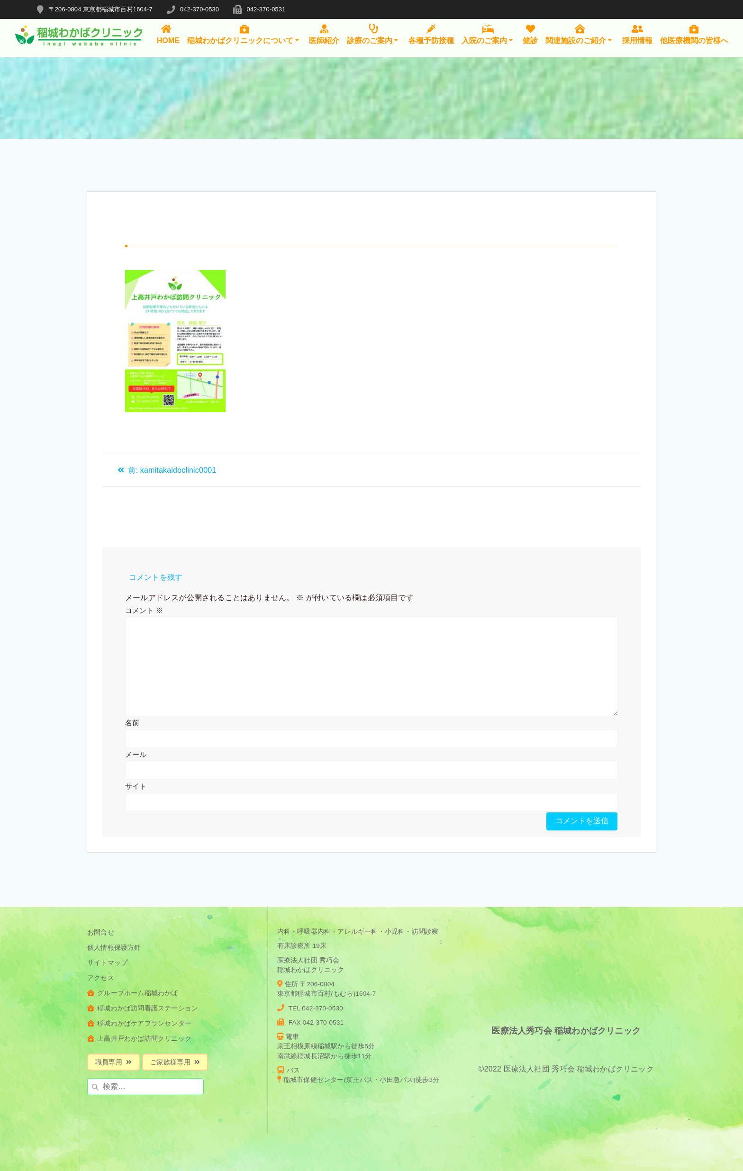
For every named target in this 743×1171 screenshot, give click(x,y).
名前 (132, 723)
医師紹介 (324, 34)
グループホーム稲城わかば (132, 993)
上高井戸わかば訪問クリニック (139, 1038)
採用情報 (637, 34)
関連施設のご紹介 (579, 34)
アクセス (100, 978)
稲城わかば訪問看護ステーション (142, 1008)
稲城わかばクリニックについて (244, 34)
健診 (530, 34)
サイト (136, 786)
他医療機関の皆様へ (694, 34)
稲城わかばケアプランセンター (139, 1023)
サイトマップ (107, 962)
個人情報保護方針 (114, 947)
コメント (144, 610)
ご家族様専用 (175, 1062)
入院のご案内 (488, 34)
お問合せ (100, 932)
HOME (168, 34)
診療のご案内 (373, 34)
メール (136, 754)
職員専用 (113, 1062)
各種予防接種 (431, 34)
